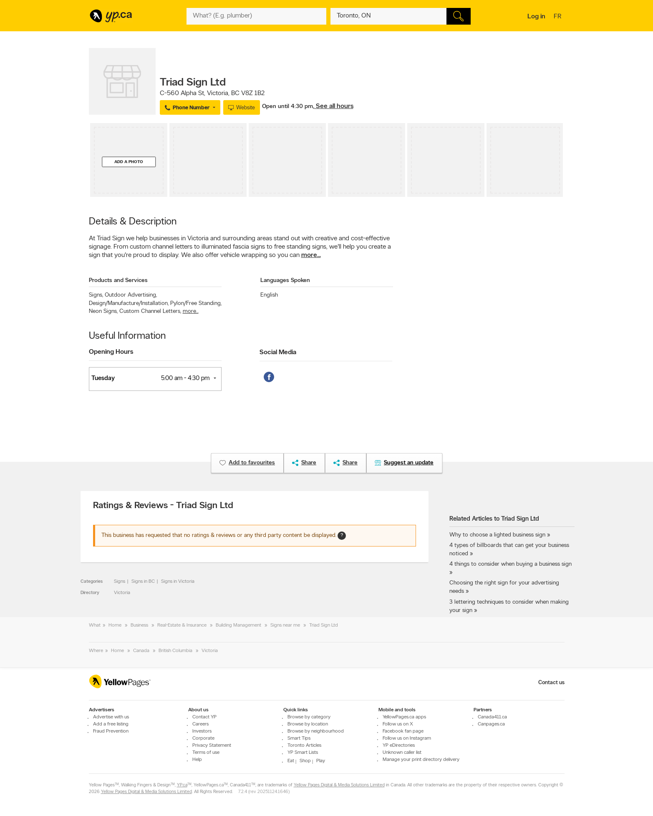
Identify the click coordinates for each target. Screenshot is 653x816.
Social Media (278, 352)
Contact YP (204, 717)
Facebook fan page (403, 731)
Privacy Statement (211, 745)
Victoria (122, 592)
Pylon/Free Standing (196, 303)
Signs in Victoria (177, 581)
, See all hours (333, 106)
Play (320, 760)
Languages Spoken (285, 280)
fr (558, 17)
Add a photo (128, 161)
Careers (200, 724)
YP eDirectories (399, 745)
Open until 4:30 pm (287, 106)
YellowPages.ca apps (404, 717)
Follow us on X (398, 724)
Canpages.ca (491, 724)
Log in (536, 16)
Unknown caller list (402, 752)
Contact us (551, 682)
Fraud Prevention (111, 731)
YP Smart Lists (302, 752)
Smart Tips (298, 738)
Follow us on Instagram (407, 738)
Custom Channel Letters (150, 311)
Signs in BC (143, 581)
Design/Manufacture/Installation (129, 303)
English (269, 295)
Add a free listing (111, 724)
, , (212, 93)
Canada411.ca (492, 717)
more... (311, 255)
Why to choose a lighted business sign (497, 535)
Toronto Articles (304, 745)
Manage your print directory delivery (421, 759)
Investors (202, 731)
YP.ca (182, 785)
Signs (96, 295)
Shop (305, 760)
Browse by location (307, 724)
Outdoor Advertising (131, 295)
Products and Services (118, 280)
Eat (290, 760)
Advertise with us (111, 717)
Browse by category (308, 717)
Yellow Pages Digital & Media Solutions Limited (339, 785)
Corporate (203, 738)
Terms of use (205, 752)
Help (197, 759)
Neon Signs (103, 311)
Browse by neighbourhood (315, 731)
